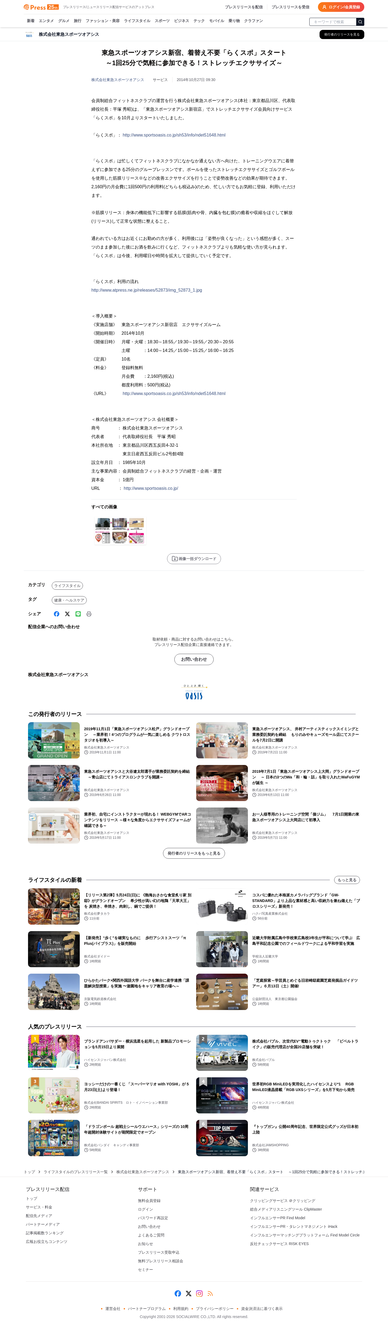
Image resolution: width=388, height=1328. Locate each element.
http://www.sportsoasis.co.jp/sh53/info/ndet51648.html (174, 135)
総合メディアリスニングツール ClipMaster (286, 1209)
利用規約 (180, 1308)
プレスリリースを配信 (244, 7)
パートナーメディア (43, 1224)
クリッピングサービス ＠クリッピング (282, 1200)
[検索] (360, 22)
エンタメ (46, 21)
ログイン (145, 1209)
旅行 (77, 21)
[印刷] (89, 614)
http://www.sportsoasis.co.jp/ (151, 488)
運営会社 (112, 1308)
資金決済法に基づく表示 (262, 1308)
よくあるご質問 (151, 1235)
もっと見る (347, 880)
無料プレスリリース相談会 (160, 1261)
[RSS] (210, 1293)
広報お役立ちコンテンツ (46, 1241)
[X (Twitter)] (67, 614)
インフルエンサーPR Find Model (277, 1218)
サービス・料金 (39, 1207)
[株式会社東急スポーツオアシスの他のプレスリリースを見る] (342, 34)
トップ (29, 1172)
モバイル (216, 21)
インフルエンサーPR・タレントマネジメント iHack (293, 1226)
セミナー (145, 1269)
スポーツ (162, 21)
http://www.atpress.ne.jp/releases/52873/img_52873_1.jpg (146, 290)
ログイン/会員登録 (341, 7)
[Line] (78, 614)
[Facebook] (56, 614)
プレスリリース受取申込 (158, 1252)
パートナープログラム (147, 1308)
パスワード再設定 (153, 1218)
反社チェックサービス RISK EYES (279, 1244)
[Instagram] (199, 1293)
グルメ (64, 21)
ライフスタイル (137, 21)
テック (199, 21)
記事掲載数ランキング (45, 1233)
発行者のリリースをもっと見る (194, 853)
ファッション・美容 (103, 21)
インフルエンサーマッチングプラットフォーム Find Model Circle (305, 1235)
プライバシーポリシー (215, 1308)
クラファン (253, 21)
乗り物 (234, 21)
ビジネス (181, 21)
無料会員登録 (149, 1200)
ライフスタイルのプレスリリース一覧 (76, 1172)
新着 (30, 21)
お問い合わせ (194, 659)
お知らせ (145, 1244)
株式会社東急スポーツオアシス (117, 80)
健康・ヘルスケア (69, 600)
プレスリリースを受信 (290, 7)
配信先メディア (39, 1216)
